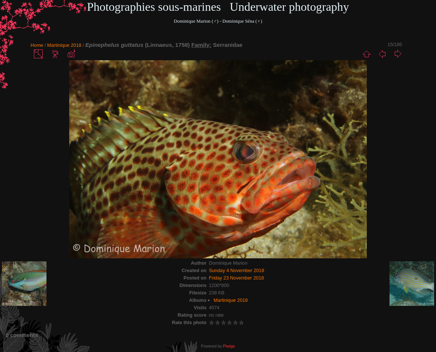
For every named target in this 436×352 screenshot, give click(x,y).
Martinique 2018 (64, 45)
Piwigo (229, 346)
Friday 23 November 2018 (236, 278)
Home (37, 45)
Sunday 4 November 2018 (236, 270)
